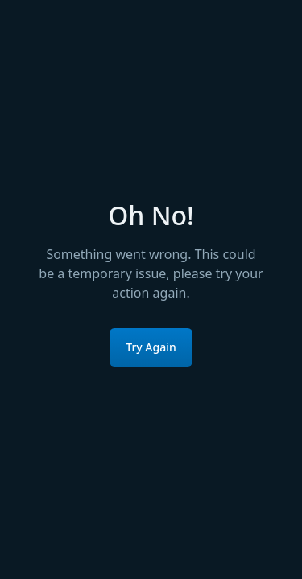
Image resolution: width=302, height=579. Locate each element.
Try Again (151, 347)
